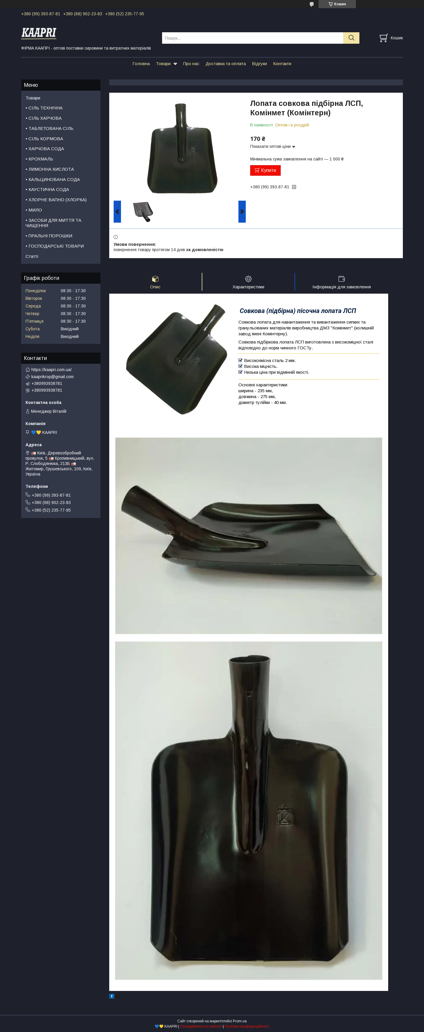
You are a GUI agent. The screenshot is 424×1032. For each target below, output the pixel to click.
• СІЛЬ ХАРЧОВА (44, 118)
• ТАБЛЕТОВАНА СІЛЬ (49, 128)
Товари (163, 63)
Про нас (191, 63)
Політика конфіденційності (247, 1026)
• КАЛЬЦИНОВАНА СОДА (53, 179)
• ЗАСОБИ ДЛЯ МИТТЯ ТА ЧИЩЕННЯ (53, 223)
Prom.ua (240, 1021)
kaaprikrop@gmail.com (52, 376)
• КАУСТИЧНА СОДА (47, 189)
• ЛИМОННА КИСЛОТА (50, 169)
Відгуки (259, 63)
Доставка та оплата (226, 63)
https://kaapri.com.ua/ (51, 369)
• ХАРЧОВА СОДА (45, 148)
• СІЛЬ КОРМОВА (44, 138)
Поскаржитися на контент (201, 1026)
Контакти (282, 63)
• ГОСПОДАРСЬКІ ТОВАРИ (55, 245)
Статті (32, 256)
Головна (141, 63)
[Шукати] (351, 38)
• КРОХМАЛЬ (39, 158)
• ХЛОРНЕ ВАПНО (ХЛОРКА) (56, 199)
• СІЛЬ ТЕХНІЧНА (44, 107)
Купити (268, 170)
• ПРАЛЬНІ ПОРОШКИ (49, 235)
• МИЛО (34, 209)
